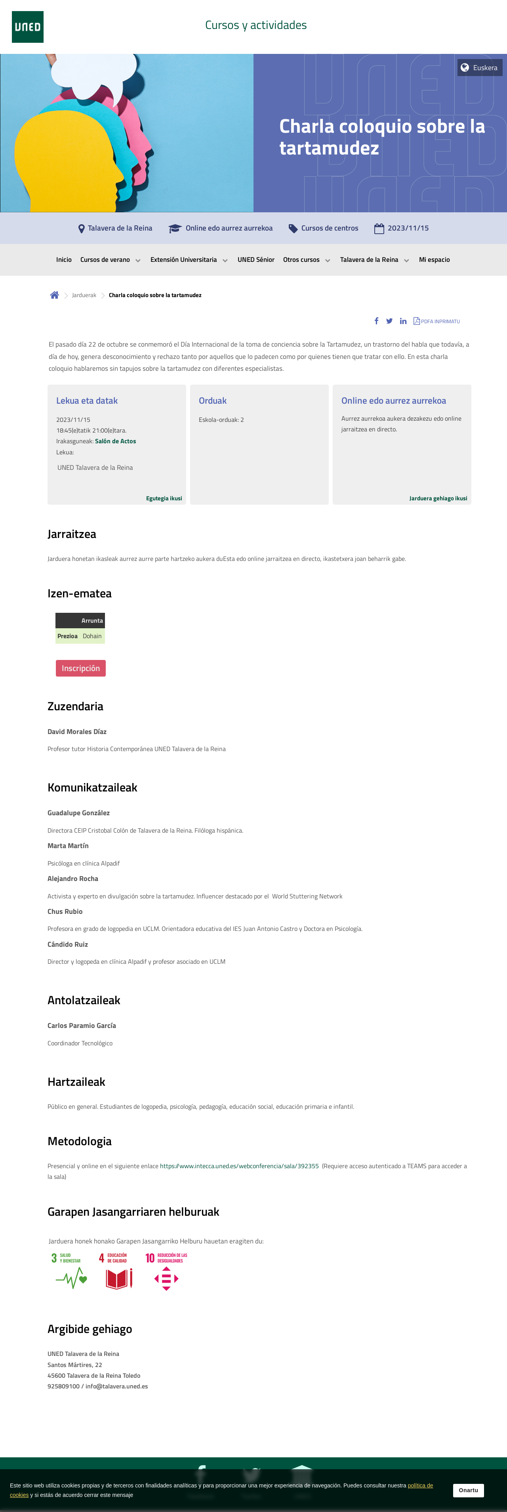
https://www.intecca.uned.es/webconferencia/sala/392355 (239, 1166)
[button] (376, 321)
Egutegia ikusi (164, 498)
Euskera (485, 67)
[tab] (253, 27)
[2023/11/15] (401, 230)
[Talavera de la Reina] (115, 230)
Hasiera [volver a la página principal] (55, 295)
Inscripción (81, 668)
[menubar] (253, 260)
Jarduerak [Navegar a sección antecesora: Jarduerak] (84, 294)
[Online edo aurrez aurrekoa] (220, 230)
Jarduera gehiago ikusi (438, 498)
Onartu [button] (468, 1490)
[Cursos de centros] (323, 230)
